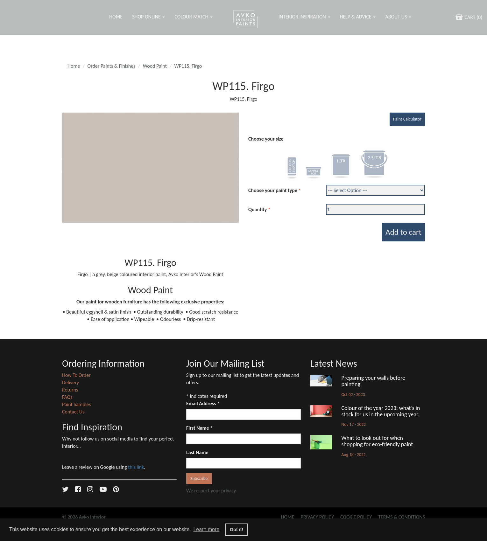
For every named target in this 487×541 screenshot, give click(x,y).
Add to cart (403, 232)
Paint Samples (76, 404)
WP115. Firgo (188, 66)
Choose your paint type (272, 190)
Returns (70, 390)
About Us (398, 17)
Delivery (70, 382)
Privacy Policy (317, 517)
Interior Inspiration (304, 17)
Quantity (257, 209)
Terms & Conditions (401, 517)
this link (136, 467)
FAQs (67, 397)
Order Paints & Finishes (112, 66)
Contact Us (73, 412)
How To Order (76, 375)
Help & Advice (358, 17)
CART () (468, 17)
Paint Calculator (407, 119)
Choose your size (266, 139)
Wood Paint (155, 66)
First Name (199, 428)
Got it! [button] (236, 529)
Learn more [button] (206, 529)
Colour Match (193, 17)
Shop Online (148, 17)
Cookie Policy (356, 517)
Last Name (197, 452)
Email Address (203, 403)
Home (116, 17)
